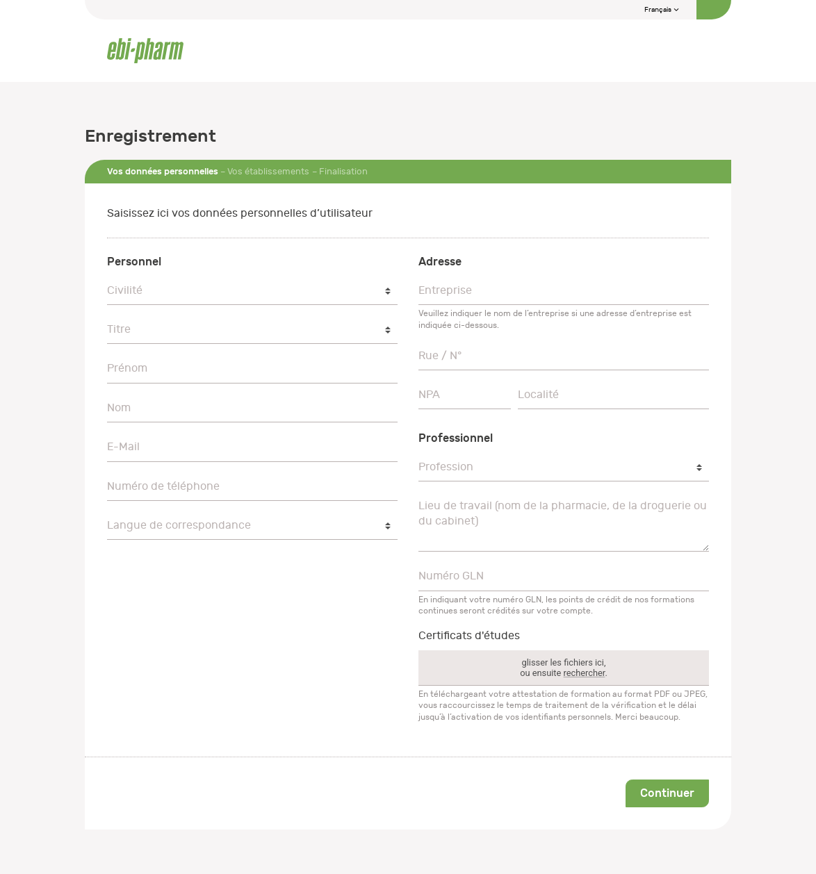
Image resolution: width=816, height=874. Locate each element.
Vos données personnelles (162, 171)
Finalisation (343, 171)
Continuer (667, 793)
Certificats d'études (469, 635)
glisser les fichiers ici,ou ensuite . (563, 667)
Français (662, 10)
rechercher (584, 673)
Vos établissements (268, 171)
